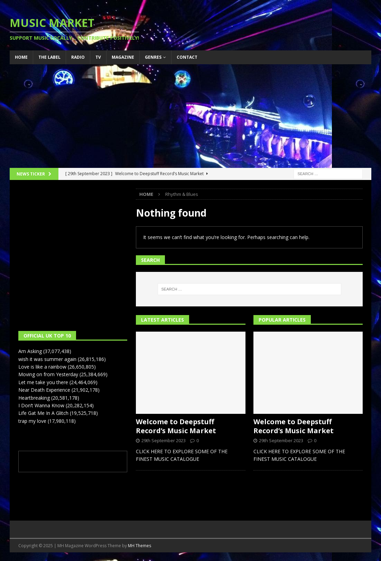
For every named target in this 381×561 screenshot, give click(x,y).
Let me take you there (43, 382)
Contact (187, 57)
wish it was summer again (47, 359)
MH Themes (139, 546)
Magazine (123, 57)
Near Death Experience (44, 390)
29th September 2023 (163, 440)
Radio (78, 57)
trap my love (32, 421)
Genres (153, 57)
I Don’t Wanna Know (41, 405)
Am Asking (30, 351)
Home (21, 57)
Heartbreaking (34, 397)
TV (98, 57)
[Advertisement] (191, 116)
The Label (49, 57)
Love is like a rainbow (42, 366)
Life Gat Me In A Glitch (43, 413)
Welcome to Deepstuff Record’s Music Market (176, 426)
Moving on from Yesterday (48, 374)
